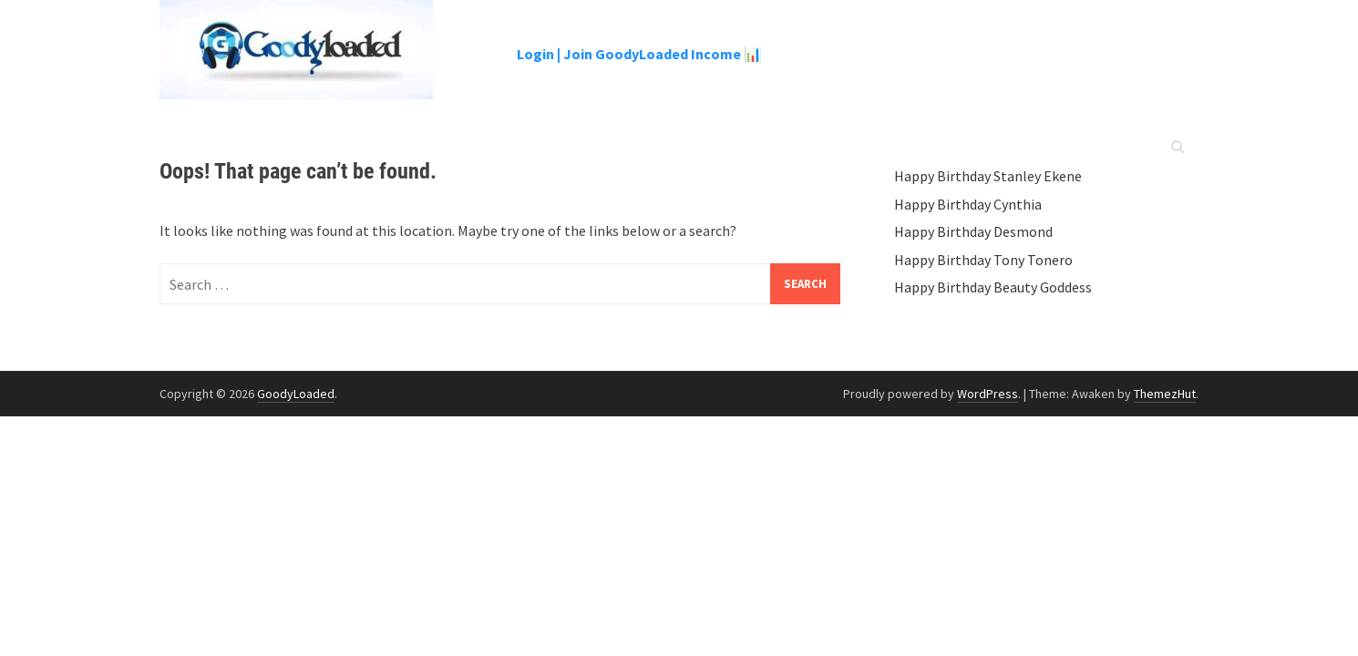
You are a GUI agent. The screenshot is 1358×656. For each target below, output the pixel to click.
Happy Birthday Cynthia (968, 204)
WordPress (987, 393)
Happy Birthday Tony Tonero (983, 260)
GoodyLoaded (295, 393)
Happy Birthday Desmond (973, 231)
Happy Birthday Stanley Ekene (988, 176)
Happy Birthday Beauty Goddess (993, 287)
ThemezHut (1165, 393)
